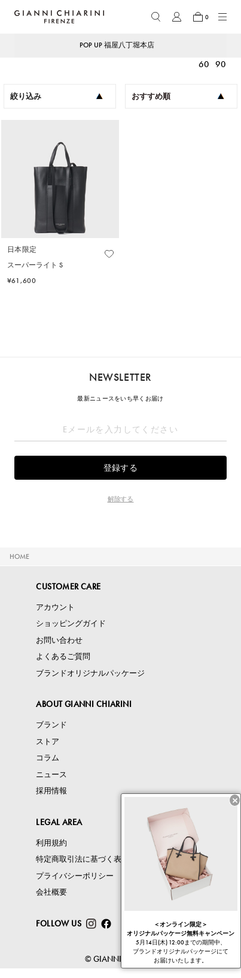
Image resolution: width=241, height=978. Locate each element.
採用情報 (51, 791)
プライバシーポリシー (75, 876)
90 (220, 64)
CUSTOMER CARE (68, 586)
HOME (19, 556)
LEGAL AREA (59, 822)
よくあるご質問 (63, 656)
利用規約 (51, 843)
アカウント (55, 607)
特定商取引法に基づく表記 (82, 859)
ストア (47, 741)
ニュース (51, 774)
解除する (121, 499)
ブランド (51, 725)
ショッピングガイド (71, 623)
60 (204, 64)
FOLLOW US (58, 923)
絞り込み (56, 96)
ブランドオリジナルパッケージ (90, 673)
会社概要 (51, 892)
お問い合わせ (59, 640)
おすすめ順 (178, 96)
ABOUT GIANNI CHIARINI (84, 704)
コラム (47, 758)
